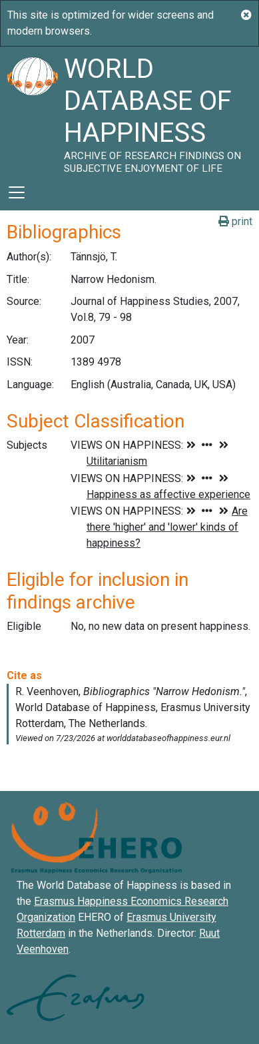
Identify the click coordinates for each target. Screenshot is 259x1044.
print (235, 221)
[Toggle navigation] (17, 192)
